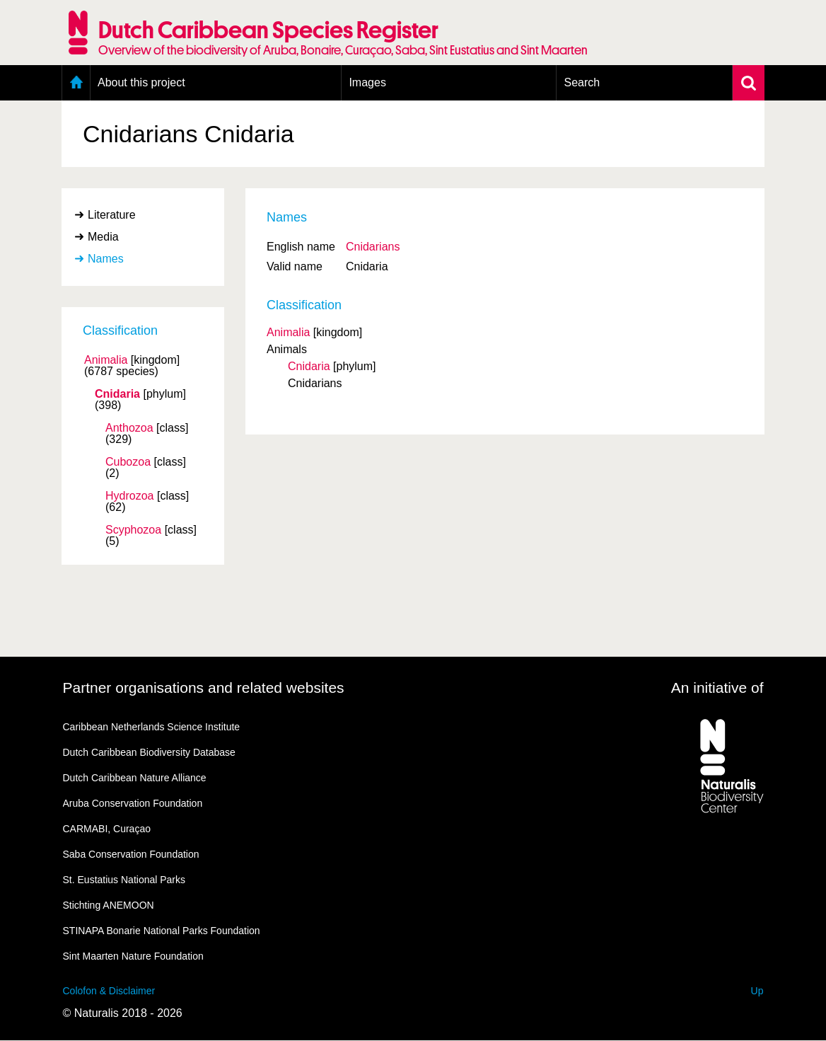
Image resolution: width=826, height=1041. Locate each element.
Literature (112, 215)
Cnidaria (117, 394)
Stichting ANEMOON (108, 905)
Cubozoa (128, 462)
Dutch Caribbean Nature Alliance (134, 777)
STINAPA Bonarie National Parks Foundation (161, 930)
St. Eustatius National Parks (124, 879)
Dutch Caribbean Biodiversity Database (149, 752)
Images (367, 82)
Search (582, 82)
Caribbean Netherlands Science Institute (151, 726)
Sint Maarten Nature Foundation (133, 956)
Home (76, 82)
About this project (141, 82)
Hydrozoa (129, 496)
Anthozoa (129, 428)
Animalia (105, 360)
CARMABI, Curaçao (107, 828)
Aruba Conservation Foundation (133, 803)
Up (757, 990)
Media (103, 237)
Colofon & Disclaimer (109, 990)
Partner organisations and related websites (203, 687)
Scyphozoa (133, 530)
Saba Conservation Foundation (131, 854)
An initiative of (717, 687)
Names (106, 259)
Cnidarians (373, 247)
